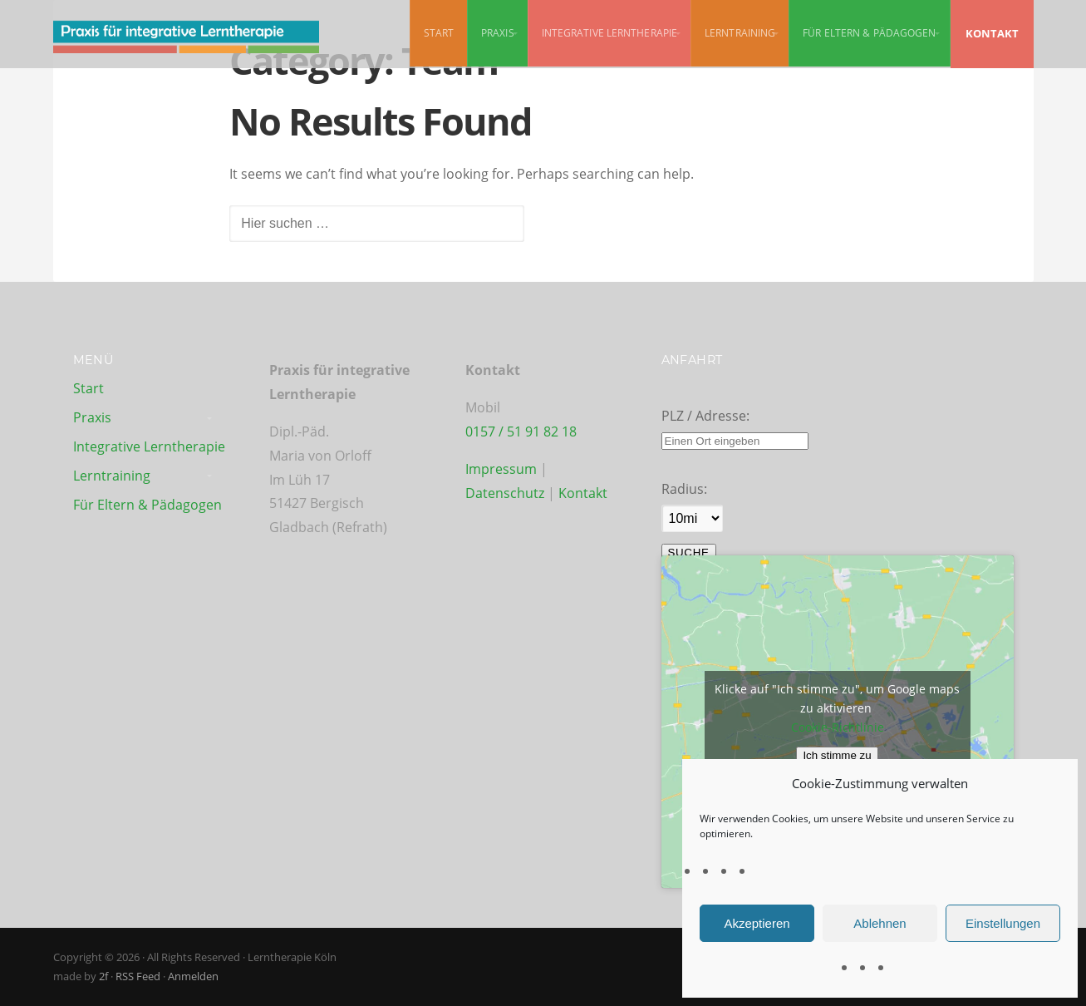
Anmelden (193, 976)
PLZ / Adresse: (705, 416)
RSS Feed (137, 976)
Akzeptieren (756, 923)
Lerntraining (740, 33)
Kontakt (582, 493)
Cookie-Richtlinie (837, 727)
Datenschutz (506, 493)
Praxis (497, 33)
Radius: (684, 489)
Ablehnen (879, 923)
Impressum (501, 469)
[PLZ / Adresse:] (734, 441)
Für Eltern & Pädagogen (869, 33)
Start (439, 33)
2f (103, 976)
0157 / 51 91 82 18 (521, 431)
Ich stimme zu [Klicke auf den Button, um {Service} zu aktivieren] (837, 755)
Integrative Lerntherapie (609, 33)
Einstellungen (1003, 923)
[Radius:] (692, 518)
